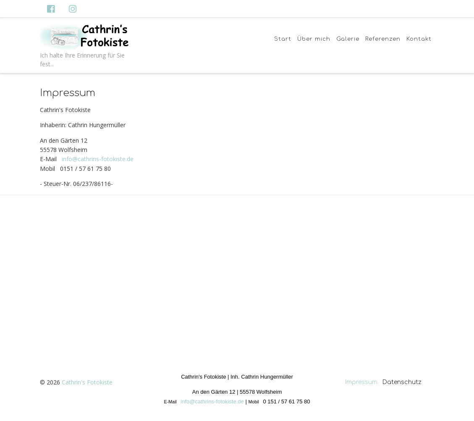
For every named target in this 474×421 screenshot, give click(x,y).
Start (282, 39)
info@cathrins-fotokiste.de (98, 159)
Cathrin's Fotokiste (87, 382)
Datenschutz (402, 382)
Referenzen (383, 39)
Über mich (313, 39)
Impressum (361, 382)
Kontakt (419, 39)
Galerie (347, 39)
